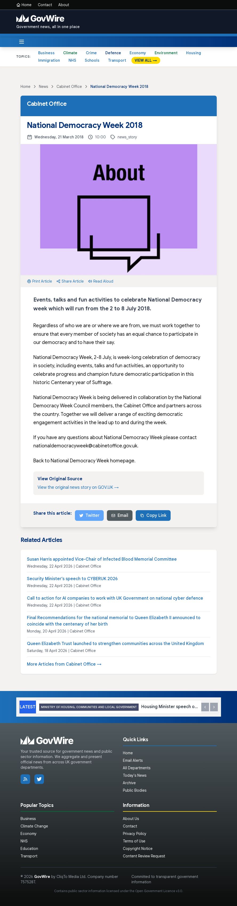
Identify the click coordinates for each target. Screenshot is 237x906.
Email (119, 515)
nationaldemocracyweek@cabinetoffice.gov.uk (85, 446)
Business (46, 52)
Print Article (39, 281)
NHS (72, 60)
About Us (131, 818)
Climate (70, 52)
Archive (129, 782)
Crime (91, 52)
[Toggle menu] (21, 41)
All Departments (136, 768)
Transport (117, 60)
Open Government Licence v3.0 (158, 891)
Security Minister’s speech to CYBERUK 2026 (72, 578)
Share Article (70, 281)
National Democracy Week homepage (92, 461)
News (43, 86)
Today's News (134, 775)
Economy (138, 52)
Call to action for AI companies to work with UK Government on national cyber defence (115, 598)
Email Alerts (133, 760)
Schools (92, 60)
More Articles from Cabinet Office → (64, 664)
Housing (193, 52)
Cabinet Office (69, 86)
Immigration (49, 60)
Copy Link (153, 515)
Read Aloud (100, 281)
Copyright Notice (137, 848)
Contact (45, 4)
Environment (166, 52)
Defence (113, 52)
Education (29, 848)
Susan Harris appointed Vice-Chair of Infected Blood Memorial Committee (102, 559)
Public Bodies (134, 790)
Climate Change (34, 826)
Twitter (89, 515)
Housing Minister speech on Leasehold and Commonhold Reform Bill (118, 707)
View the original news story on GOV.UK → (78, 487)
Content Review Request (144, 856)
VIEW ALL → (146, 60)
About (63, 4)
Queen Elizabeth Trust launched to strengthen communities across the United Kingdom (115, 643)
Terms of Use (134, 841)
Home (23, 4)
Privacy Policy (134, 833)
